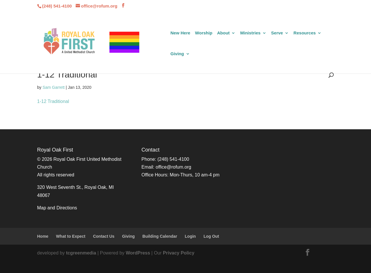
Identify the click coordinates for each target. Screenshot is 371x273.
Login (190, 236)
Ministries (250, 33)
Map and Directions (57, 207)
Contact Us (103, 236)
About (223, 33)
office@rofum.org (173, 167)
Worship (203, 33)
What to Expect (70, 236)
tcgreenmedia (81, 252)
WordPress (138, 252)
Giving (177, 54)
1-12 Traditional (53, 101)
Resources (305, 33)
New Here (180, 33)
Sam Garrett (54, 87)
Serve (277, 33)
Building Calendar (159, 236)
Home (42, 236)
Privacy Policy (178, 252)
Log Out (211, 236)
